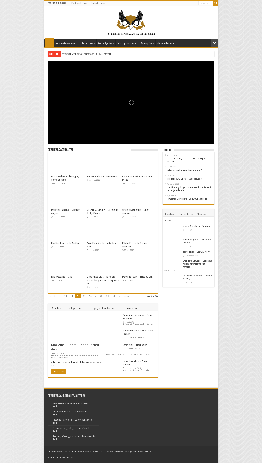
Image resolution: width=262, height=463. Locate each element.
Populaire (169, 214)
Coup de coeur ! (126, 43)
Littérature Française (78, 355)
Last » (126, 296)
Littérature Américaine (141, 370)
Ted (55, 406)
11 (72, 296)
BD (141, 324)
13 (84, 296)
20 (101, 296)
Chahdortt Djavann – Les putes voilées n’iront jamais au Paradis (197, 264)
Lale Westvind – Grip (61, 276)
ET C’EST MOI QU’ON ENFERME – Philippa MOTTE (87, 54)
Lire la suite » (58, 371)
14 (90, 296)
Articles (56, 308)
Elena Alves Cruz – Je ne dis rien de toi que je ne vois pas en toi (103, 280)
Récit (90, 355)
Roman (96, 355)
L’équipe (146, 43)
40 (113, 296)
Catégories (105, 43)
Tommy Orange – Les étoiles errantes (75, 436)
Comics (150, 324)
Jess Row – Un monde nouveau (70, 403)
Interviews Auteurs (66, 43)
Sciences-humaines (59, 358)
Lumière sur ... (132, 308)
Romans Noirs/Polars (141, 355)
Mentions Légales (79, 3)
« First (52, 296)
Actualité (57, 355)
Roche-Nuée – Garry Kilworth (196, 252)
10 (65, 296)
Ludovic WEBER (144, 451)
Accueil (49, 42)
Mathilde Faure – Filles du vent (137, 276)
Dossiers (87, 43)
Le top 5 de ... (75, 308)
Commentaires (186, 214)
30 (107, 296)
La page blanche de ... (103, 308)
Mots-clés (201, 214)
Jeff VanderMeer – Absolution (70, 411)
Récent (168, 220)
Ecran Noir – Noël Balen (135, 345)
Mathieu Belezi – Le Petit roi (65, 243)
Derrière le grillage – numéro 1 (71, 428)
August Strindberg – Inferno (196, 226)
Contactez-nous (98, 3)
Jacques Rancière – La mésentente (72, 419)
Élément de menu (165, 43)
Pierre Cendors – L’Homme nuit (102, 176)
